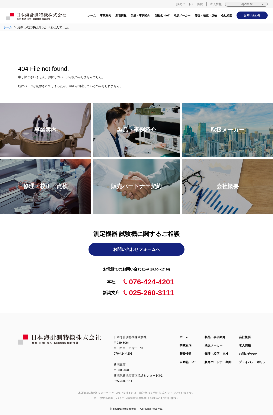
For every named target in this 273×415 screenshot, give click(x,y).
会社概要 (226, 15)
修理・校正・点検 (206, 15)
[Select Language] (246, 4)
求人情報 (216, 4)
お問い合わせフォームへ (136, 249)
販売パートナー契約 (189, 4)
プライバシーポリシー (254, 362)
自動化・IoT (162, 15)
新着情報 (120, 15)
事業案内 (105, 15)
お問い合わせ (252, 15)
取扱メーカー (182, 15)
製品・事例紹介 (140, 15)
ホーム (91, 15)
